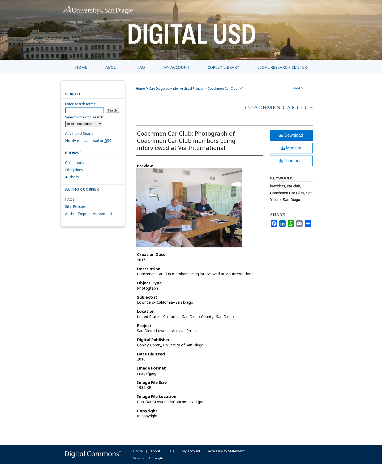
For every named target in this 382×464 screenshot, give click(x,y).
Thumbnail (291, 160)
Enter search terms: (80, 103)
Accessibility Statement (226, 451)
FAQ (171, 451)
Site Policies (75, 206)
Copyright (156, 458)
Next (296, 88)
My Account (191, 451)
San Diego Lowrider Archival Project (176, 88)
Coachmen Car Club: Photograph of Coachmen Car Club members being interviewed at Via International (186, 140)
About (155, 451)
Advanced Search (80, 133)
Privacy (138, 458)
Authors (72, 176)
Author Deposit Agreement (88, 213)
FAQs (69, 199)
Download (291, 135)
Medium (291, 148)
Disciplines (74, 169)
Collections (74, 162)
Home (140, 88)
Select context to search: (84, 117)
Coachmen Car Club (223, 88)
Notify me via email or (88, 140)
